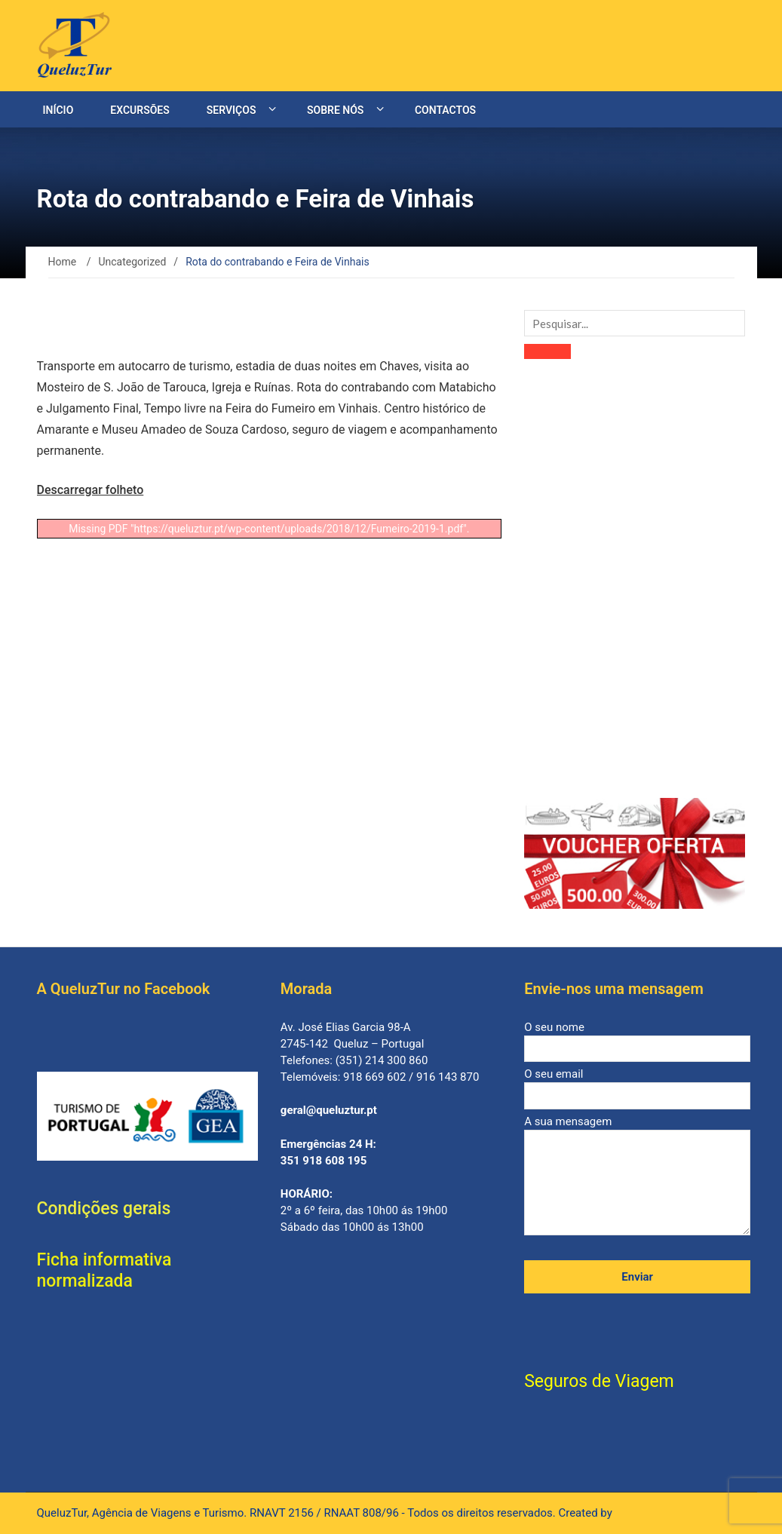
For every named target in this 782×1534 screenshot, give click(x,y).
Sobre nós (335, 110)
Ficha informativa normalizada (104, 1270)
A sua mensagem (637, 1176)
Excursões (139, 110)
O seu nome (637, 1038)
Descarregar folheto (90, 490)
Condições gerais (104, 1208)
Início (58, 110)
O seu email (637, 1085)
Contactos (445, 110)
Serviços (231, 110)
